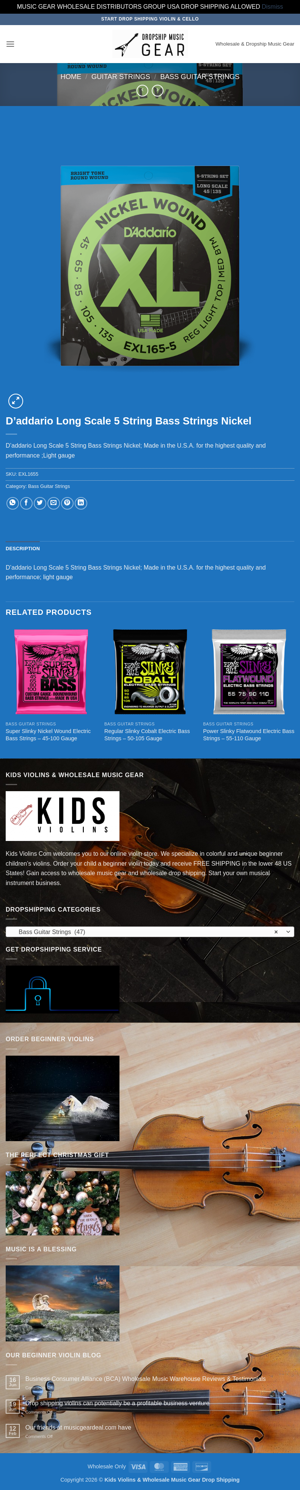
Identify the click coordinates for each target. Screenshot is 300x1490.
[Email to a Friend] (53, 503)
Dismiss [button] (272, 6)
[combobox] (150, 931)
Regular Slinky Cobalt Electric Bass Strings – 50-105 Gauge (147, 734)
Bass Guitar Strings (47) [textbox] (146, 932)
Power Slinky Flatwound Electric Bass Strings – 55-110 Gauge (248, 734)
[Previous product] (157, 91)
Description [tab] (23, 548)
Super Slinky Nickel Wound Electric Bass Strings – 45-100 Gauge (48, 734)
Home (70, 77)
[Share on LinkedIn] (81, 503)
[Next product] (142, 91)
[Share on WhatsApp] (12, 503)
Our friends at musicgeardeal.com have (78, 1427)
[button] (10, 44)
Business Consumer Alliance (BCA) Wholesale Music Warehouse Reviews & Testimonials (145, 1379)
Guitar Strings (120, 77)
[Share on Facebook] (26, 503)
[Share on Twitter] (40, 503)
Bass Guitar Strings (199, 77)
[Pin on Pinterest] (67, 503)
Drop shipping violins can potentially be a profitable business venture (117, 1403)
